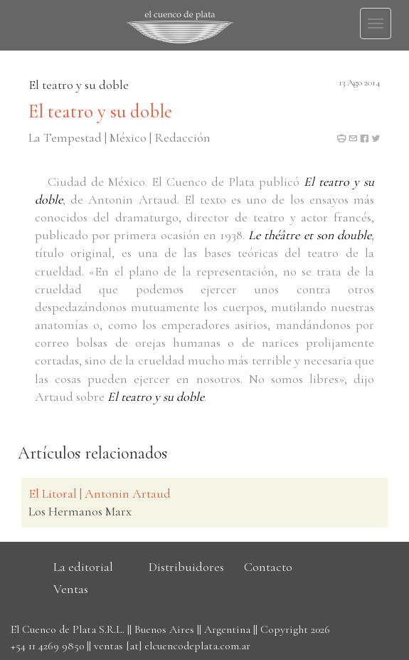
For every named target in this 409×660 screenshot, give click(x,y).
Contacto (268, 567)
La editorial (83, 567)
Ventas (70, 589)
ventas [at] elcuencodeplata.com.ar (172, 646)
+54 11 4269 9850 (47, 646)
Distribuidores (186, 567)
